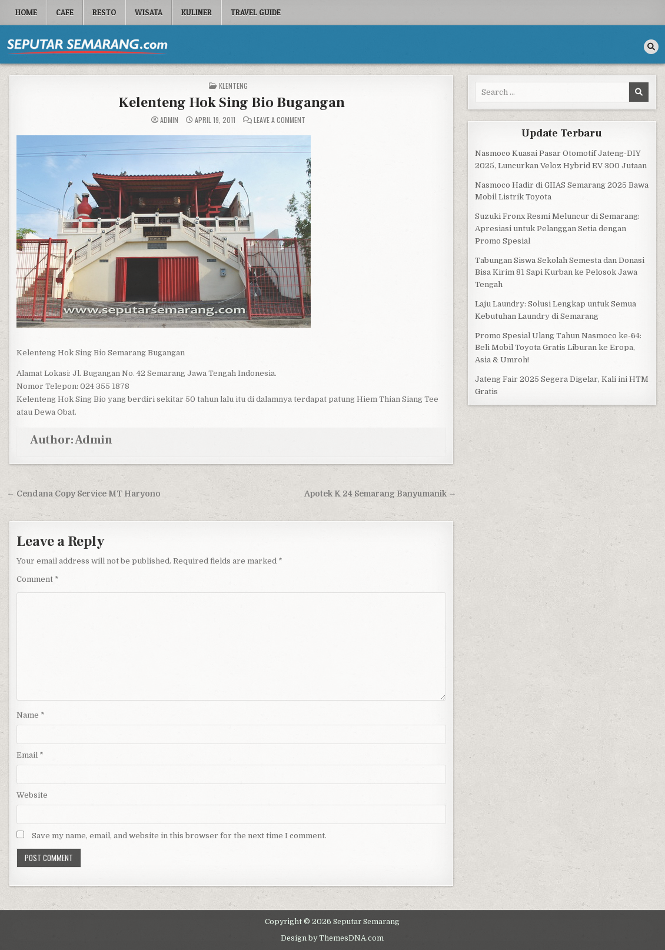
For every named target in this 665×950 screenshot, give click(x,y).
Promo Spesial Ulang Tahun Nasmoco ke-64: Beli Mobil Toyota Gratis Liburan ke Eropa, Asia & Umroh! (558, 348)
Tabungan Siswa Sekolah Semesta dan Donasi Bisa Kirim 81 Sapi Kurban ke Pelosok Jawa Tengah (559, 272)
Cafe (65, 12)
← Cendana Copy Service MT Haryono (83, 493)
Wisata (148, 12)
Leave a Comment (279, 120)
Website (32, 795)
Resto (104, 12)
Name (30, 715)
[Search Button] (651, 46)
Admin (169, 120)
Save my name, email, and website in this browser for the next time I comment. (179, 835)
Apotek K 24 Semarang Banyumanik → (380, 493)
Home (26, 12)
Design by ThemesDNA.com (332, 938)
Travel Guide (256, 12)
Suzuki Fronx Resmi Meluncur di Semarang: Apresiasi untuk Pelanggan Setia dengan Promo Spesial (557, 228)
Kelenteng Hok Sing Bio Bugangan (231, 103)
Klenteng (233, 86)
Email (30, 755)
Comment (37, 579)
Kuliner (196, 12)
